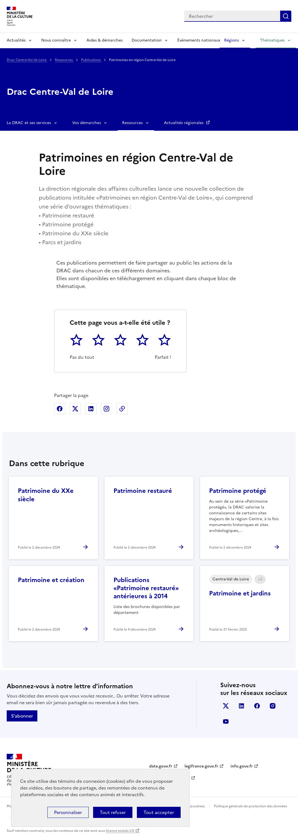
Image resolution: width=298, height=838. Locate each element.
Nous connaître (56, 40)
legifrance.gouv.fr (201, 766)
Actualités (16, 40)
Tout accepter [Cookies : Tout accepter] (159, 812)
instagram (272, 705)
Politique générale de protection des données (250, 806)
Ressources (64, 59)
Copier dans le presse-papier (122, 408)
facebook (257, 705)
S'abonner (22, 716)
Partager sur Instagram (106, 408)
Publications (91, 59)
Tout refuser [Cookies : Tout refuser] (113, 812)
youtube (225, 721)
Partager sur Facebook (59, 408)
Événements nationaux (198, 40)
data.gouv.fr (160, 766)
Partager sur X (75, 408)
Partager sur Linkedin (90, 408)
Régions (231, 40)
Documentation (147, 40)
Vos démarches (86, 123)
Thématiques (272, 40)
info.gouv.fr (242, 766)
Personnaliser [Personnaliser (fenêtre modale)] (68, 812)
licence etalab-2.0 (120, 830)
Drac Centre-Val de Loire (27, 59)
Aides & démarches (104, 40)
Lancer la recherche (285, 16)
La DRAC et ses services (29, 123)
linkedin (241, 705)
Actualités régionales (184, 123)
